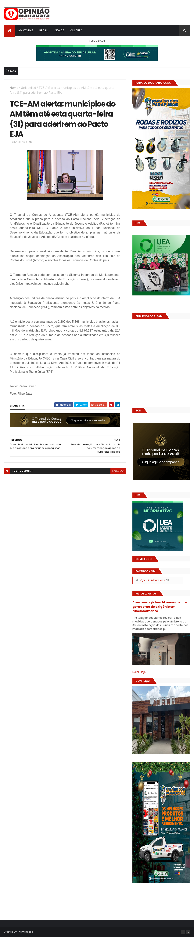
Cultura (76, 30)
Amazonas (25, 30)
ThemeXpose (25, 931)
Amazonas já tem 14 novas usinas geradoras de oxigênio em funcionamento (160, 606)
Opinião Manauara (152, 580)
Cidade (59, 30)
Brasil (43, 30)
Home (14, 88)
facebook (118, 470)
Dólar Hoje (139, 672)
